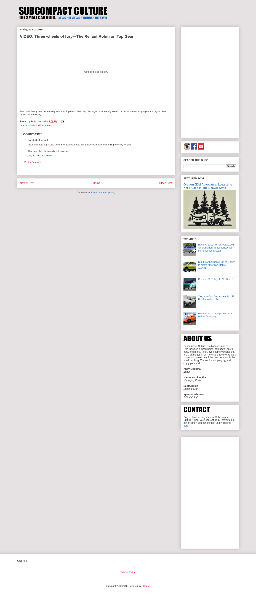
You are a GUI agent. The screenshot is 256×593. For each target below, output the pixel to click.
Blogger (146, 586)
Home (96, 183)
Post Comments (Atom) (103, 192)
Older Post (165, 183)
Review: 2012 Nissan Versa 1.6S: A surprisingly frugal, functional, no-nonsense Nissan (216, 247)
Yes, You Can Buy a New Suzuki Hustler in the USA (216, 298)
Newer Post (27, 183)
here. (186, 425)
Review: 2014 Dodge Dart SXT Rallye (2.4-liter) (215, 315)
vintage (48, 125)
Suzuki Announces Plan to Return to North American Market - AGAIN (216, 264)
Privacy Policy (128, 572)
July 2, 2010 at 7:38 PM (40, 155)
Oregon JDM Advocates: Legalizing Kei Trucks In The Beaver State (207, 186)
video (41, 125)
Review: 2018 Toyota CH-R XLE (216, 279)
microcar (32, 125)
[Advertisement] (209, 81)
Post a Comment (33, 162)
